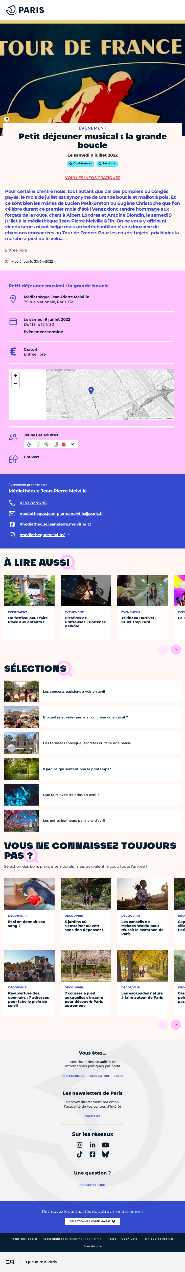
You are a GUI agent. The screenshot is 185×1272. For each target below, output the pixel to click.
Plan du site (92, 1246)
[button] (91, 391)
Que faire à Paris (41, 1262)
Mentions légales (25, 1238)
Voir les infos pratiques (92, 177)
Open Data (129, 1238)
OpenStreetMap (156, 418)
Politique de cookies (158, 1238)
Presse (111, 1238)
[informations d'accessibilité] (51, 444)
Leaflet (133, 418)
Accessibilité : (72, 1238)
